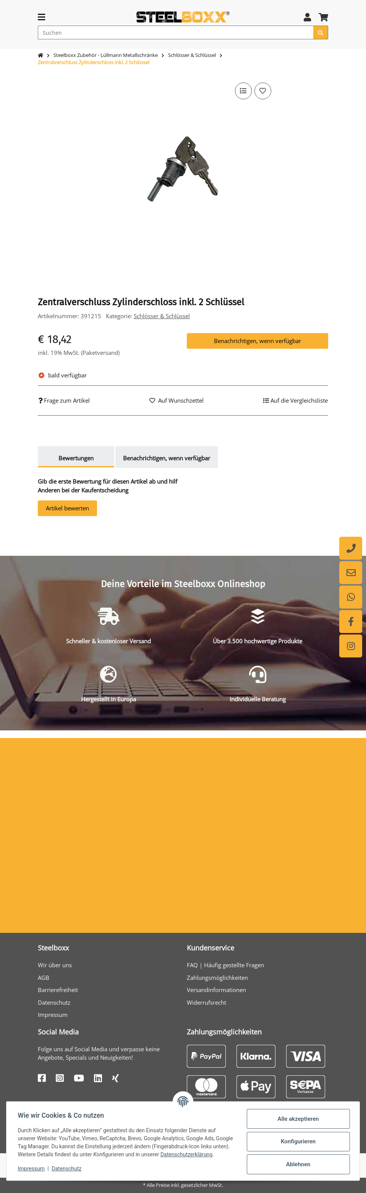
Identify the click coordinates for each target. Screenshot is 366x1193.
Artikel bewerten (67, 508)
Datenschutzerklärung (45, 1156)
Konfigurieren (297, 1139)
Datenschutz (54, 1002)
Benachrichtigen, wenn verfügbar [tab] (166, 458)
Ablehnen (297, 1161)
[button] (307, 17)
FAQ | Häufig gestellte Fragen (225, 965)
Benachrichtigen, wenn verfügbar (257, 341)
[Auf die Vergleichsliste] (242, 91)
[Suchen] (176, 32)
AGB (43, 977)
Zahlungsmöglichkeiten (217, 977)
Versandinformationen (216, 990)
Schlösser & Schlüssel (162, 316)
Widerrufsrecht (206, 1002)
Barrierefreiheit (58, 990)
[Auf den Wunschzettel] (262, 91)
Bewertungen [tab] (76, 458)
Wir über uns (55, 965)
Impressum (53, 1014)
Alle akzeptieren (297, 1116)
